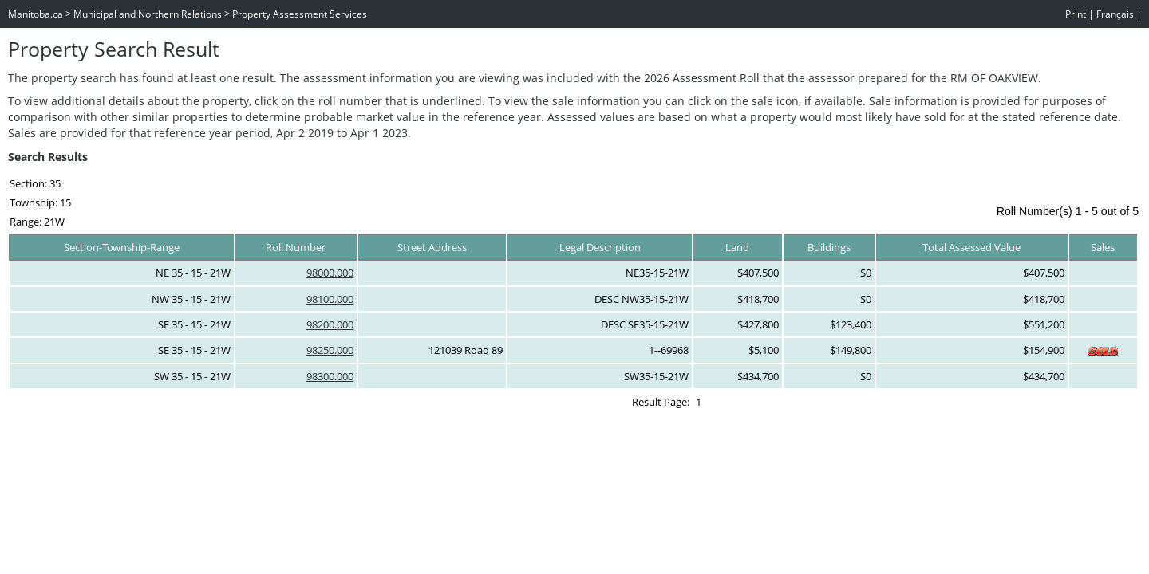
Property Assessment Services (299, 14)
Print (1075, 14)
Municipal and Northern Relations (147, 14)
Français (1115, 14)
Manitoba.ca (35, 14)
